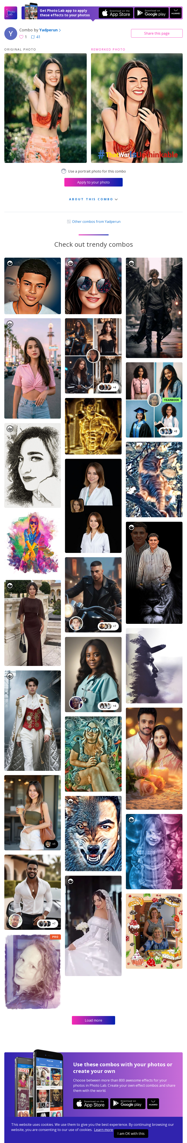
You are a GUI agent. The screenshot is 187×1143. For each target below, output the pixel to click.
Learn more (103, 1129)
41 (35, 36)
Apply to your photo (93, 182)
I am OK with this (131, 1133)
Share (157, 33)
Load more (93, 1020)
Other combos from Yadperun (93, 221)
